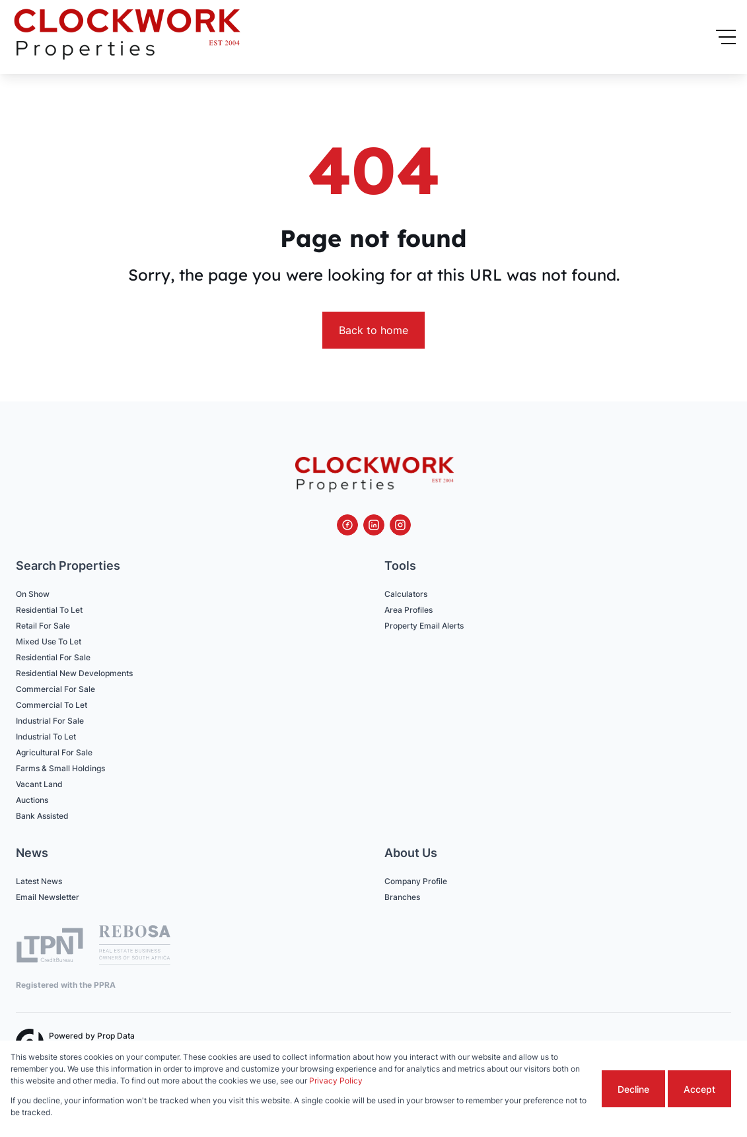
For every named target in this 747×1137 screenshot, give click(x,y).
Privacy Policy (336, 1080)
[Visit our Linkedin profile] (373, 524)
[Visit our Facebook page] (347, 524)
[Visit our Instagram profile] (400, 524)
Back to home (373, 330)
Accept (699, 1089)
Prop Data (116, 1036)
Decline (633, 1089)
